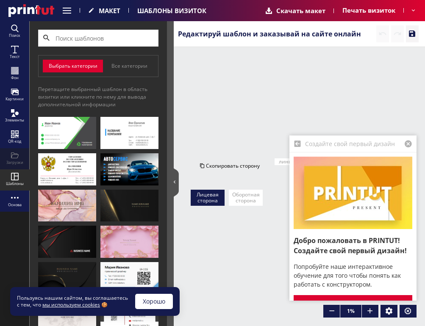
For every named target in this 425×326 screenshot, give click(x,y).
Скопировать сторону (230, 106)
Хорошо (154, 301)
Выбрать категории (73, 65)
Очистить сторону (376, 106)
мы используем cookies (71, 304)
